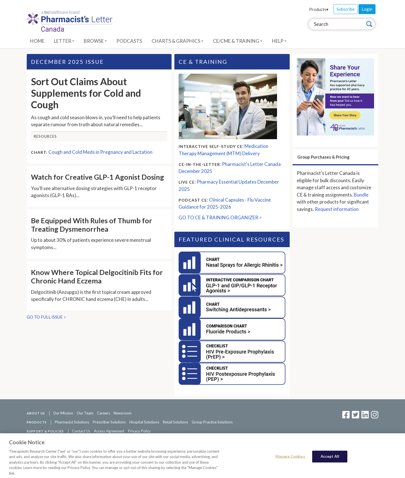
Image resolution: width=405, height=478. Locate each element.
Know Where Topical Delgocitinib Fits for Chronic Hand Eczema (97, 276)
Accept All (330, 458)
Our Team (85, 413)
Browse (95, 41)
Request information (337, 209)
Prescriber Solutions (109, 422)
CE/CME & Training (237, 41)
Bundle (361, 195)
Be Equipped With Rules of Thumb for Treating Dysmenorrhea (91, 224)
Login (367, 9)
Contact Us (81, 431)
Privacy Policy (139, 431)
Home (37, 41)
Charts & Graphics (177, 41)
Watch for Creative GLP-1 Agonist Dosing (97, 177)
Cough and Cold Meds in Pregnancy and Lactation (100, 152)
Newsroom (123, 413)
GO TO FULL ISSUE (45, 316)
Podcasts (129, 41)
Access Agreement (109, 431)
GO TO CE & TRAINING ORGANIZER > (220, 217)
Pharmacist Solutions (72, 422)
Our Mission (63, 413)
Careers (103, 413)
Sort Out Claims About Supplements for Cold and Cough (86, 93)
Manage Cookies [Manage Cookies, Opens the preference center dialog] (290, 458)
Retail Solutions (175, 422)
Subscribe (346, 9)
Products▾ (318, 9)
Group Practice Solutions (212, 422)
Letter (64, 41)
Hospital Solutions (144, 422)
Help (279, 41)
